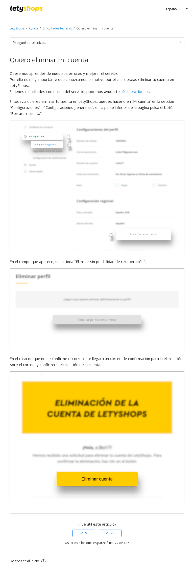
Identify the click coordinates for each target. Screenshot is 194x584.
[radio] (83, 533)
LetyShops (17, 28)
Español (172, 9)
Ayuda (34, 28)
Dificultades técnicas (57, 28)
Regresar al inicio (27, 560)
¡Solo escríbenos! (136, 91)
